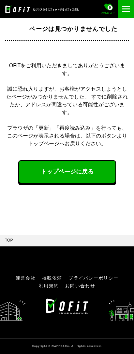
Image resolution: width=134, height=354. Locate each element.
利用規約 (49, 285)
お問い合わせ (80, 285)
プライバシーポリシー (93, 278)
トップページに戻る (67, 171)
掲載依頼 (52, 278)
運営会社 (26, 278)
